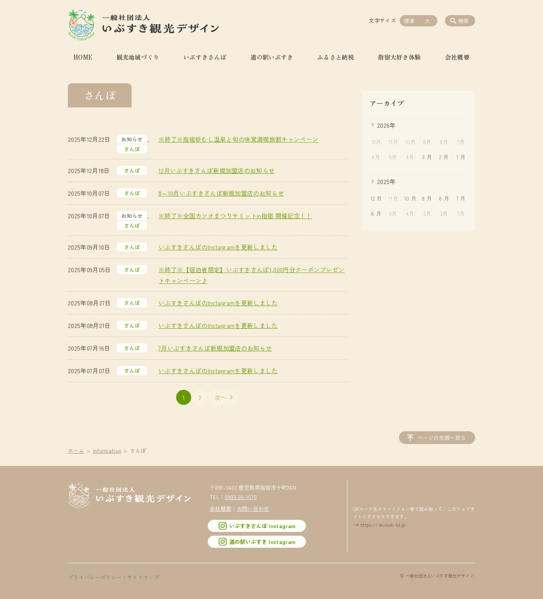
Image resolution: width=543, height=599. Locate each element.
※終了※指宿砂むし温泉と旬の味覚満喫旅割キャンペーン (238, 139)
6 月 (376, 213)
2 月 (443, 157)
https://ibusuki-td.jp (383, 524)
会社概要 (457, 57)
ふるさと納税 (335, 57)
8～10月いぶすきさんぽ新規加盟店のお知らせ (221, 193)
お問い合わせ (253, 508)
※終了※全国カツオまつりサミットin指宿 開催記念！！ (235, 215)
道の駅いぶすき (271, 57)
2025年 (386, 181)
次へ (221, 397)
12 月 (376, 198)
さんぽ (132, 149)
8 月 (444, 198)
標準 (409, 21)
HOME (83, 57)
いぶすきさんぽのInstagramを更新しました (218, 246)
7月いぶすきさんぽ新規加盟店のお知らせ (215, 347)
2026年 (386, 125)
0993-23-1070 (241, 497)
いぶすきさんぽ (204, 57)
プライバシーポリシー (95, 577)
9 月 (427, 198)
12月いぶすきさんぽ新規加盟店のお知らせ (216, 170)
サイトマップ (143, 577)
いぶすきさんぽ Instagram (257, 525)
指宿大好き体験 (399, 57)
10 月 (410, 198)
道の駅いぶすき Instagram (257, 541)
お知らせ (132, 139)
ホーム (76, 450)
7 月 (461, 198)
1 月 (461, 157)
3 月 (427, 157)
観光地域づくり (138, 57)
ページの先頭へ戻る (442, 437)
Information (107, 450)
